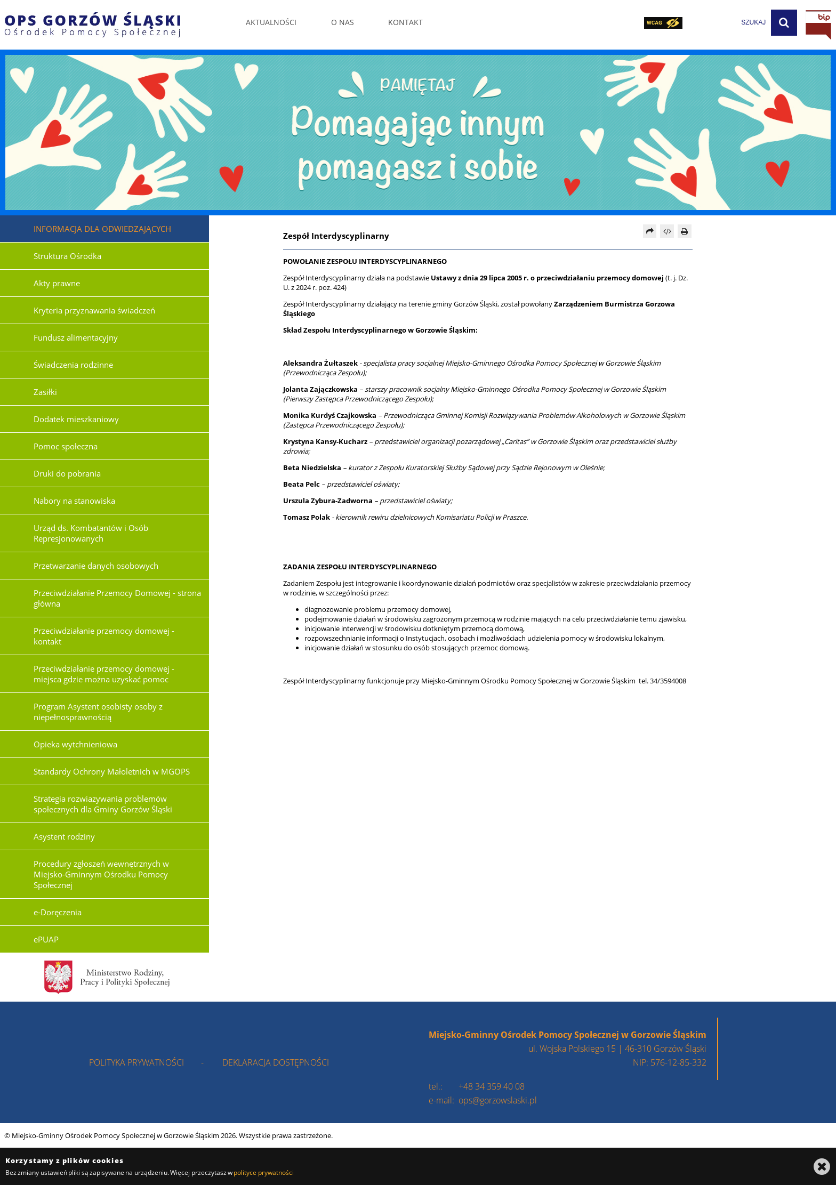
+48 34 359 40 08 (492, 1086)
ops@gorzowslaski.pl (498, 1100)
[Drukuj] (685, 231)
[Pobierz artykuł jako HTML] (667, 231)
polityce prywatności (263, 1172)
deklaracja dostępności (275, 1062)
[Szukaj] (784, 23)
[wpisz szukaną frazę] (726, 23)
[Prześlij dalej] (650, 231)
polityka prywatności (136, 1062)
